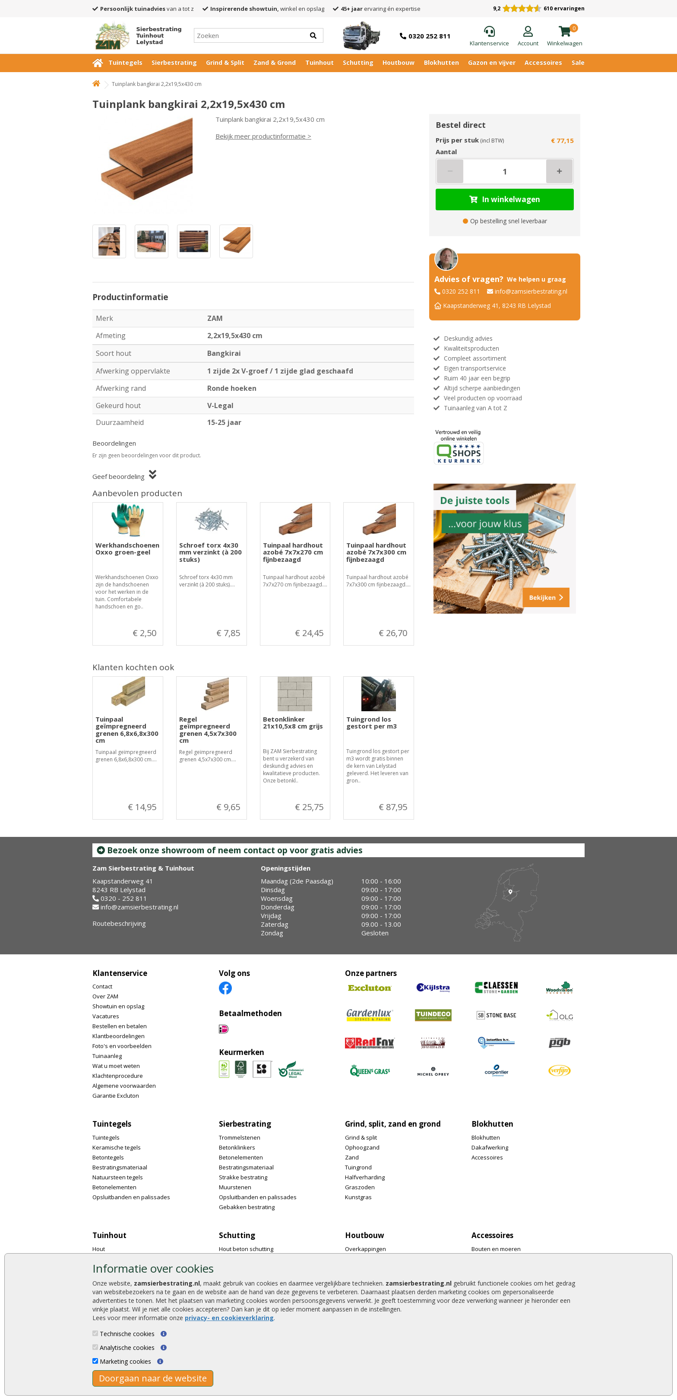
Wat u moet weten (116, 1066)
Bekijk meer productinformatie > (263, 136)
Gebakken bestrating (247, 1207)
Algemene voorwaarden (124, 1086)
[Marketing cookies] (95, 1361)
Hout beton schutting (246, 1249)
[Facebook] (225, 987)
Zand (352, 1157)
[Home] (135, 35)
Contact (102, 986)
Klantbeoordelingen (118, 1036)
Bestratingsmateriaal (119, 1167)
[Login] (528, 37)
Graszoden (360, 1187)
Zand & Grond (274, 62)
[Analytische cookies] (95, 1347)
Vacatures (105, 1016)
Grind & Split (225, 62)
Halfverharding (365, 1177)
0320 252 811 (461, 291)
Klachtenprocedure (117, 1076)
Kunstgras (358, 1197)
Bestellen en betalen (119, 1026)
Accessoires (543, 62)
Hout (98, 1249)
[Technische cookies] (95, 1333)
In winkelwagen (504, 199)
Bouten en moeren (496, 1249)
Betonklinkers (237, 1147)
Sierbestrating (174, 62)
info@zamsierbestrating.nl (531, 291)
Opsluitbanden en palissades (131, 1197)
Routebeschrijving (119, 923)
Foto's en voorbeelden (122, 1046)
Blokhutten (441, 62)
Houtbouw (398, 62)
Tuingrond (358, 1167)
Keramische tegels (116, 1147)
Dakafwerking (489, 1147)
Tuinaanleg (107, 1056)
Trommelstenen (239, 1137)
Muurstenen (235, 1187)
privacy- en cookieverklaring (229, 1318)
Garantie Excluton (115, 1095)
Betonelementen (114, 1187)
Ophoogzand (362, 1147)
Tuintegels (125, 62)
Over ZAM (105, 996)
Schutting (358, 62)
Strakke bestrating (243, 1177)
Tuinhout (319, 62)
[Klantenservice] (489, 37)
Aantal (446, 151)
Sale (578, 62)
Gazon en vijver (492, 62)
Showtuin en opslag (118, 1006)
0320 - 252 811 (124, 898)
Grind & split (361, 1137)
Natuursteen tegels (117, 1177)
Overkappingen (365, 1249)
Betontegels (108, 1157)
